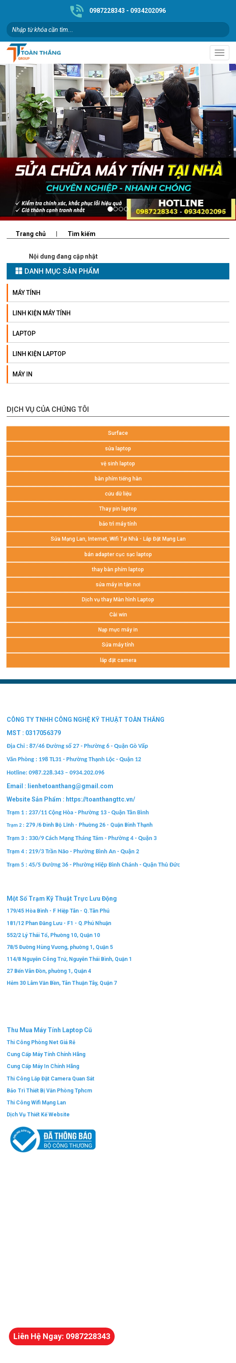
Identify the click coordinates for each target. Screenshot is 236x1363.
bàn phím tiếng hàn (118, 479)
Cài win (118, 615)
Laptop (24, 333)
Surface (118, 433)
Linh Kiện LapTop (39, 353)
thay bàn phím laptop (118, 569)
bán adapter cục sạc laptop (118, 554)
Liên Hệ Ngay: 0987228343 (61, 1336)
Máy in (22, 374)
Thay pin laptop (118, 509)
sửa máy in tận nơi (118, 584)
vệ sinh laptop (118, 464)
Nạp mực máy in (118, 630)
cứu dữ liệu (118, 494)
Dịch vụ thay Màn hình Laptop (118, 599)
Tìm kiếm (82, 233)
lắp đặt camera (118, 660)
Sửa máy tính (118, 645)
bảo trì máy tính (118, 524)
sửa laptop (118, 448)
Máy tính (26, 292)
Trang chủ (31, 233)
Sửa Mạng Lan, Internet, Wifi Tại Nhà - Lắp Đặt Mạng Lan (118, 539)
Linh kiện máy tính (41, 313)
